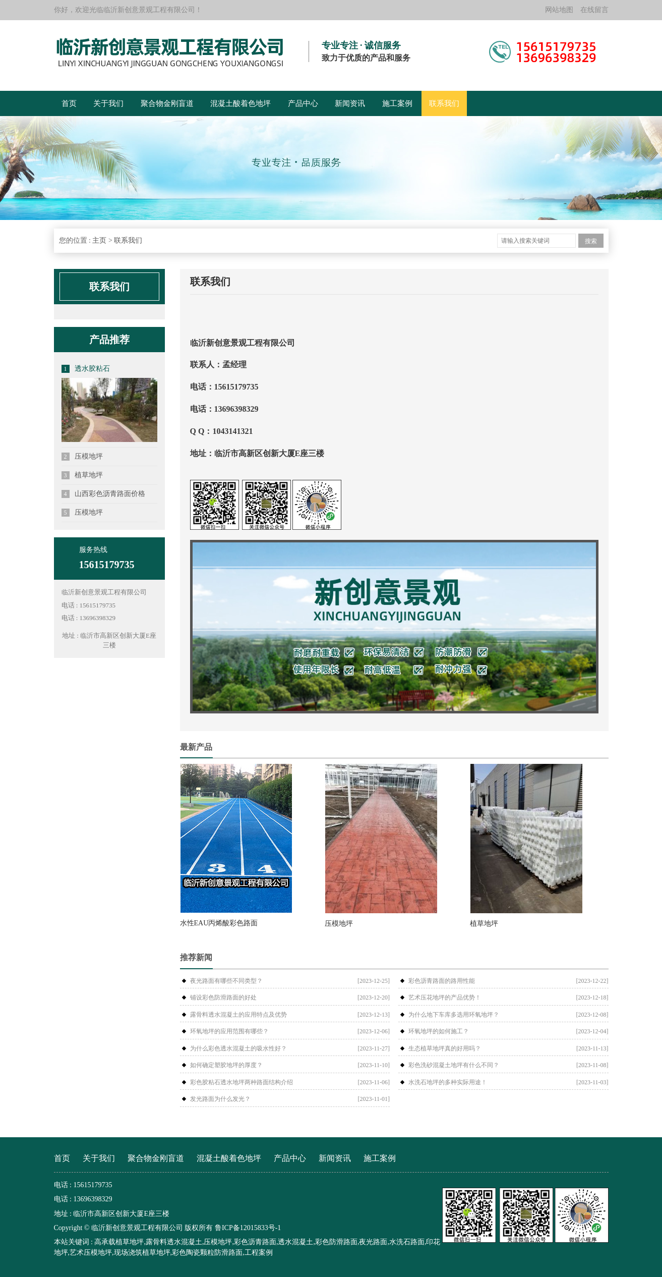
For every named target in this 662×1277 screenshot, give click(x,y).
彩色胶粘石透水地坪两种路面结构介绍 (241, 1082)
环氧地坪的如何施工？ (438, 1031)
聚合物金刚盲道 (167, 103)
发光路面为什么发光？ (220, 1098)
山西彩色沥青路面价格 (104, 494)
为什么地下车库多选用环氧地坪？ (453, 1014)
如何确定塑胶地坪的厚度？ (226, 1065)
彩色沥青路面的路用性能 (441, 980)
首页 (69, 103)
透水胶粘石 (86, 369)
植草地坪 (82, 475)
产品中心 (303, 103)
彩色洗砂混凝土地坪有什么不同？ (453, 1065)
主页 (99, 240)
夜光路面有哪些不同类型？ (226, 980)
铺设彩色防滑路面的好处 (223, 997)
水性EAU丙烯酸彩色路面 (219, 923)
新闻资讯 (350, 103)
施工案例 (397, 103)
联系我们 (444, 103)
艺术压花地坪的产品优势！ (444, 997)
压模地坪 (82, 457)
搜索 (591, 241)
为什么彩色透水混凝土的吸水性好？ (238, 1048)
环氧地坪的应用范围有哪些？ (229, 1031)
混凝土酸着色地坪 (240, 103)
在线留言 (594, 10)
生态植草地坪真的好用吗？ (444, 1048)
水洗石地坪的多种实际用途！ (447, 1082)
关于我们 (108, 103)
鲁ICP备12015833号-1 (248, 1228)
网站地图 (559, 10)
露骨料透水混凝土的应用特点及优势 (238, 1014)
